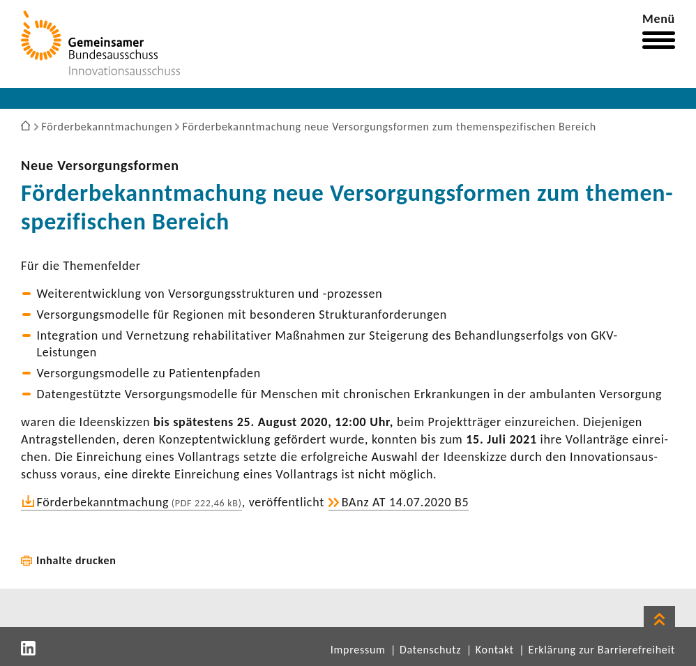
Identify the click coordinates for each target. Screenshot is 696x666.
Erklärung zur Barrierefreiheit (601, 649)
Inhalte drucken (76, 560)
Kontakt (495, 649)
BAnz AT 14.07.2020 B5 (405, 502)
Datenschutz (430, 649)
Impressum (358, 649)
